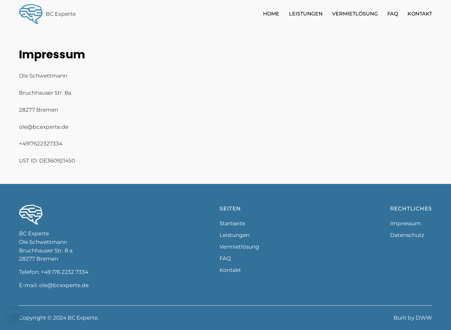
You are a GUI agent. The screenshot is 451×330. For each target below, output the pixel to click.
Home (271, 14)
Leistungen (306, 14)
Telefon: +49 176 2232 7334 (53, 272)
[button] (14, 316)
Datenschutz (407, 235)
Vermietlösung (355, 14)
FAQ (392, 14)
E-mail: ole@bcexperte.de (54, 285)
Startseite (232, 223)
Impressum (405, 223)
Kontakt (419, 14)
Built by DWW (413, 318)
